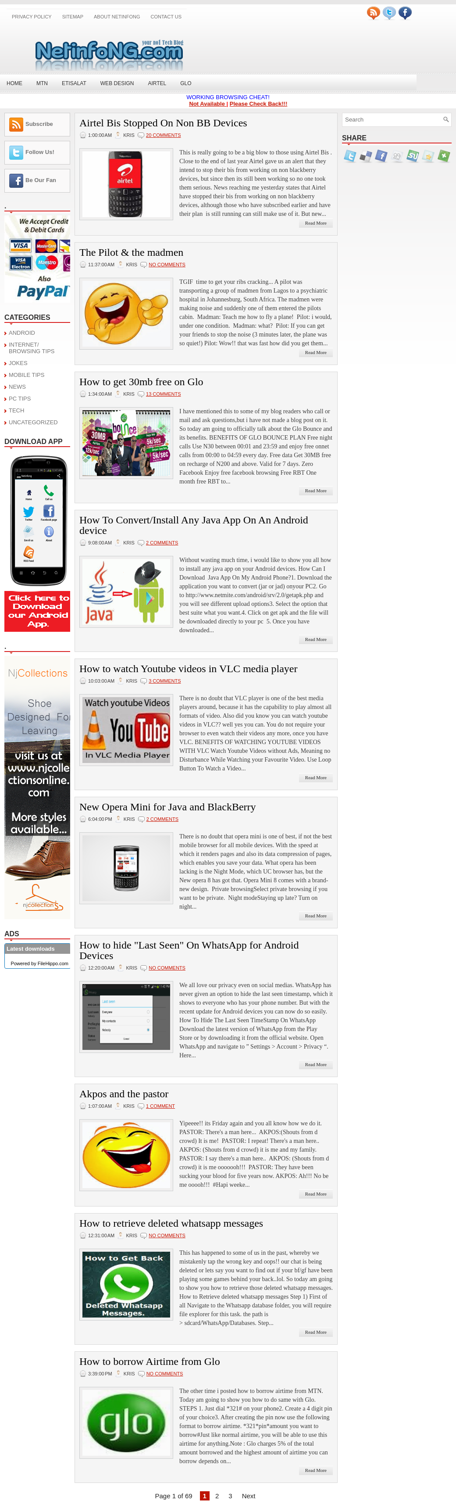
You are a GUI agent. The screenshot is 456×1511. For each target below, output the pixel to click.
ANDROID (22, 332)
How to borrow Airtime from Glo (149, 1361)
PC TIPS (20, 398)
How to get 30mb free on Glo (141, 381)
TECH (16, 410)
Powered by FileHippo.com (39, 963)
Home (14, 83)
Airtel (157, 83)
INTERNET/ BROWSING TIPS (32, 347)
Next (249, 1496)
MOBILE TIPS (26, 375)
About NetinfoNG (117, 16)
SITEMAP (72, 16)
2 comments (162, 542)
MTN (42, 83)
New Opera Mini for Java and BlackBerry (167, 807)
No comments (167, 264)
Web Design (117, 83)
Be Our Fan (40, 180)
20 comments (163, 135)
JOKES (18, 363)
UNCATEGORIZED (33, 422)
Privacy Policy (32, 16)
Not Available (210, 103)
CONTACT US (166, 16)
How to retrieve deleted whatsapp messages (171, 1223)
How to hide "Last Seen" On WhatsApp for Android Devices (189, 950)
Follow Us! (39, 152)
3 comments (165, 681)
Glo (185, 83)
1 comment (160, 1106)
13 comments (163, 394)
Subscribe (39, 124)
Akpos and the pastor (123, 1093)
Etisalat (74, 83)
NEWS (17, 386)
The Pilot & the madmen (131, 252)
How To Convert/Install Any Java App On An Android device (193, 525)
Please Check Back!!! (261, 103)
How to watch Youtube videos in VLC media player (188, 668)
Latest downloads (31, 948)
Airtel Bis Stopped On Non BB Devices (163, 123)
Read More (316, 223)
